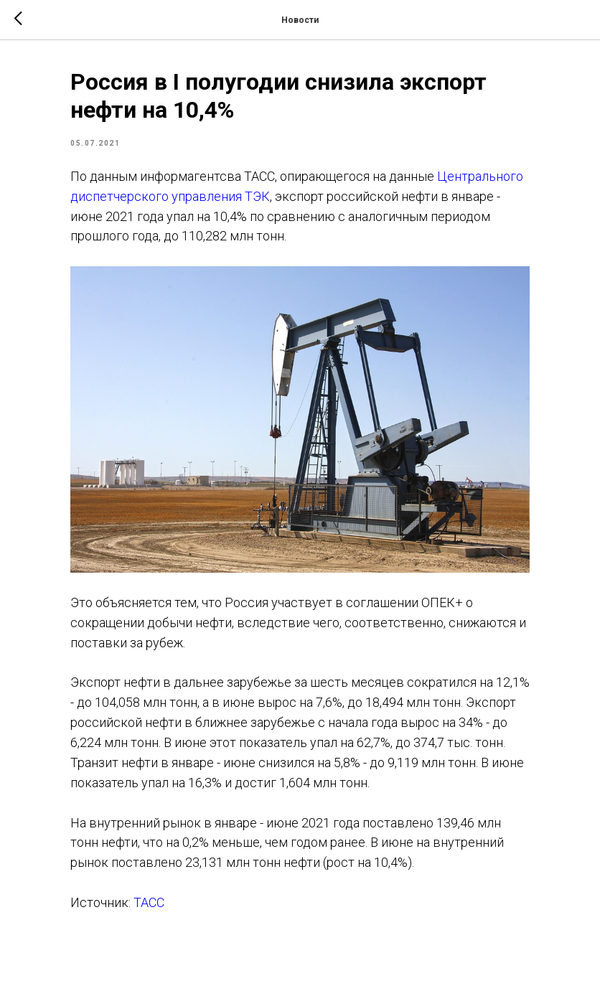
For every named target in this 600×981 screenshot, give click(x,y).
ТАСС (148, 902)
